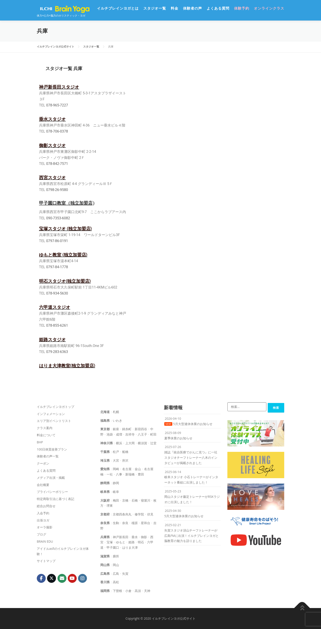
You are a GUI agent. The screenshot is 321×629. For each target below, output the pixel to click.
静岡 (116, 483)
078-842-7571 (57, 164)
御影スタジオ (52, 145)
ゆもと (120, 542)
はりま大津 (130, 547)
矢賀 (125, 573)
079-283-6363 (57, 352)
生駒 (116, 523)
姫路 (131, 542)
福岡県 (105, 591)
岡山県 (105, 565)
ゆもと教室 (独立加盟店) (63, 254)
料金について (46, 435)
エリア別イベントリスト (54, 421)
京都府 (105, 514)
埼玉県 (105, 460)
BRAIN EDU (45, 541)
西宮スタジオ (52, 177)
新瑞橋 (130, 474)
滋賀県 (105, 556)
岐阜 (116, 492)
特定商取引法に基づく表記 (55, 499)
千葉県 (105, 452)
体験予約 (241, 8)
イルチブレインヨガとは (118, 8)
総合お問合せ (46, 506)
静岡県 (105, 483)
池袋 (110, 434)
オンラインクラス (269, 8)
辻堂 (153, 443)
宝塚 (110, 542)
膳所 (116, 556)
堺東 (110, 505)
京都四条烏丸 (122, 514)
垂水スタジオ (52, 119)
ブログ (41, 534)
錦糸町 (127, 429)
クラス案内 (44, 428)
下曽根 (117, 591)
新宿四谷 (141, 429)
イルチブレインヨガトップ (55, 407)
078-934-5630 (57, 293)
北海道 (105, 412)
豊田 (141, 474)
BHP (40, 442)
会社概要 (43, 485)
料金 (174, 8)
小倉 (128, 591)
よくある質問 (218, 8)
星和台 (145, 523)
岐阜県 (105, 492)
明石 (141, 542)
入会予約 (43, 513)
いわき (117, 420)
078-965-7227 (57, 105)
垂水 (135, 537)
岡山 (116, 565)
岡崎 (116, 469)
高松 (116, 582)
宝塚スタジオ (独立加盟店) (65, 228)
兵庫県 (105, 537)
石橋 (135, 500)
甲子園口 (113, 547)
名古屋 (127, 469)
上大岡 (130, 443)
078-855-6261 (57, 325)
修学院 (139, 514)
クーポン (43, 463)
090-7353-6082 (58, 218)
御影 (144, 537)
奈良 (125, 523)
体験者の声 (192, 8)
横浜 (119, 443)
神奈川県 (106, 443)
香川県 (105, 582)
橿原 (135, 523)
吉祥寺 (130, 434)
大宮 (116, 460)
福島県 (105, 420)
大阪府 (105, 500)
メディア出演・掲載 (51, 477)
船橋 (125, 452)
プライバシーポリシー (52, 492)
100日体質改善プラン (52, 449)
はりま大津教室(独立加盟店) (67, 365)
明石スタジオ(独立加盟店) (65, 281)
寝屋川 (145, 500)
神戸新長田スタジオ (59, 87)
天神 (147, 591)
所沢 (125, 460)
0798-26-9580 (57, 190)
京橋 (125, 500)
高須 (138, 591)
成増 (119, 434)
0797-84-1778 (57, 267)
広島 (116, 573)
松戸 (116, 452)
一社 (110, 474)
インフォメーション (51, 414)
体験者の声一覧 (48, 456)
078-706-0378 (57, 131)
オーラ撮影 (44, 527)
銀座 (116, 429)
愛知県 (105, 469)
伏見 (150, 514)
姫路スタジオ (52, 339)
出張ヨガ (43, 520)
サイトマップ (46, 561)
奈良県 (105, 523)
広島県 (105, 573)
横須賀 (142, 443)
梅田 (116, 500)
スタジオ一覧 (154, 8)
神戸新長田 (120, 537)
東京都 (105, 429)
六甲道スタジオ (54, 307)
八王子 (142, 434)
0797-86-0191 (57, 241)
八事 (119, 474)
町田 (153, 434)
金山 (138, 469)
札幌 (116, 412)
